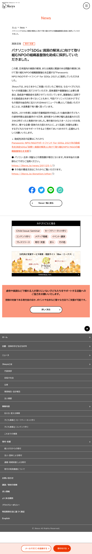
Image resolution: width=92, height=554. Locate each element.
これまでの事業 (10, 434)
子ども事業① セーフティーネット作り (19, 420)
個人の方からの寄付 (12, 449)
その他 (62, 242)
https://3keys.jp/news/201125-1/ (32, 166)
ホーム (14, 27)
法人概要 (8, 398)
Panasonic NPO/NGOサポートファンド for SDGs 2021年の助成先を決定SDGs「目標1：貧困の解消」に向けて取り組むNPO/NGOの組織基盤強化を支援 (46, 147)
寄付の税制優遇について (14, 469)
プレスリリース (23, 242)
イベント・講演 (58, 236)
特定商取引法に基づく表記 (13, 512)
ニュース (5, 355)
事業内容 (6, 406)
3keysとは (7, 364)
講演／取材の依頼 (9, 485)
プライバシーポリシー (11, 505)
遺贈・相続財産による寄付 (15, 462)
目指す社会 (9, 378)
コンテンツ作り (23, 236)
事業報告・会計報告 (12, 392)
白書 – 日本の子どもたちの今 (14, 346)
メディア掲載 (41, 236)
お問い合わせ (7, 478)
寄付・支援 (40, 242)
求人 (52, 242)
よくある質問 (7, 498)
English (6, 518)
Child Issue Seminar (28, 231)
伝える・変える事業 (12, 413)
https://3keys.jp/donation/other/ (32, 174)
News (22, 27)
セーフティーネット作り (55, 231)
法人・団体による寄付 (13, 455)
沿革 (6, 385)
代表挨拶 (8, 371)
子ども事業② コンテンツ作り (16, 427)
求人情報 (6, 491)
